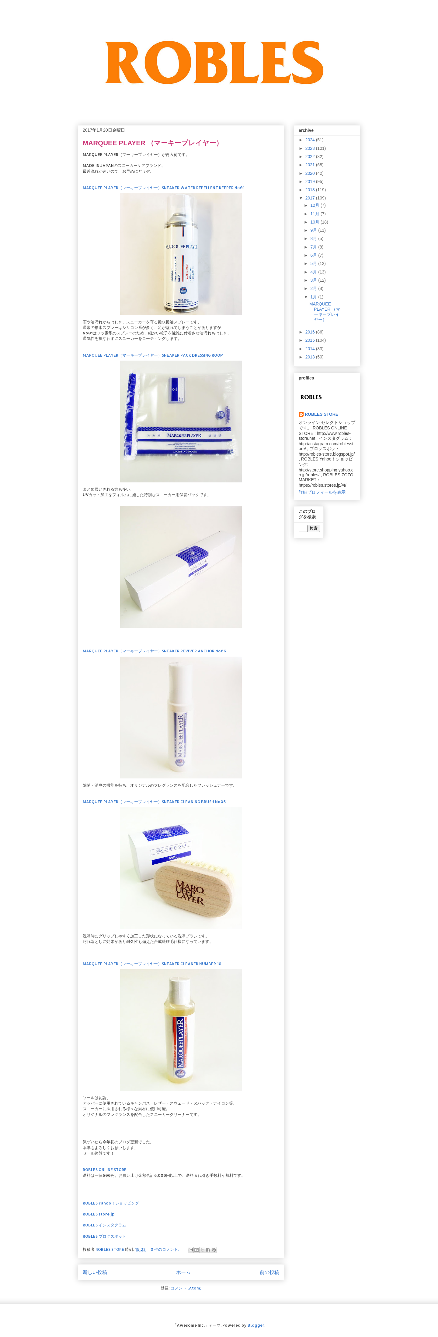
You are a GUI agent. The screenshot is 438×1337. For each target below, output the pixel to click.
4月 (314, 272)
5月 (314, 263)
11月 (315, 213)
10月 (315, 222)
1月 (314, 297)
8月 (314, 238)
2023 (310, 148)
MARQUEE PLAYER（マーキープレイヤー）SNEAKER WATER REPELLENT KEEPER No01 (164, 187)
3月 (314, 280)
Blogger (256, 1325)
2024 (310, 139)
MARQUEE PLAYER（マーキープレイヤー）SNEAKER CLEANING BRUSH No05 (154, 801)
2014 (310, 348)
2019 (310, 181)
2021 (310, 164)
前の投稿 (269, 1272)
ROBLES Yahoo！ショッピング (111, 1203)
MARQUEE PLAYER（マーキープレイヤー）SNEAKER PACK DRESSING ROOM (153, 355)
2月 (314, 288)
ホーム (183, 1272)
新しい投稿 (95, 1272)
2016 (310, 332)
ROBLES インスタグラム (104, 1224)
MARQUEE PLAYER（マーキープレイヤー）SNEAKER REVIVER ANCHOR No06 (154, 650)
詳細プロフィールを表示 (322, 492)
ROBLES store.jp (98, 1214)
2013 (310, 357)
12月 (315, 205)
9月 (314, 230)
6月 (314, 255)
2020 (310, 173)
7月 (314, 247)
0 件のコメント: (165, 1249)
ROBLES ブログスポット (104, 1236)
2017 (310, 198)
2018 (310, 189)
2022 (310, 156)
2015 (310, 340)
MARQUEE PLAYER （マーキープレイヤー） (153, 143)
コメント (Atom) (186, 1288)
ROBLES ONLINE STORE (105, 1169)
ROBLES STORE (321, 414)
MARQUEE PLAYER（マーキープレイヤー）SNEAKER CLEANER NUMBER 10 (152, 963)
